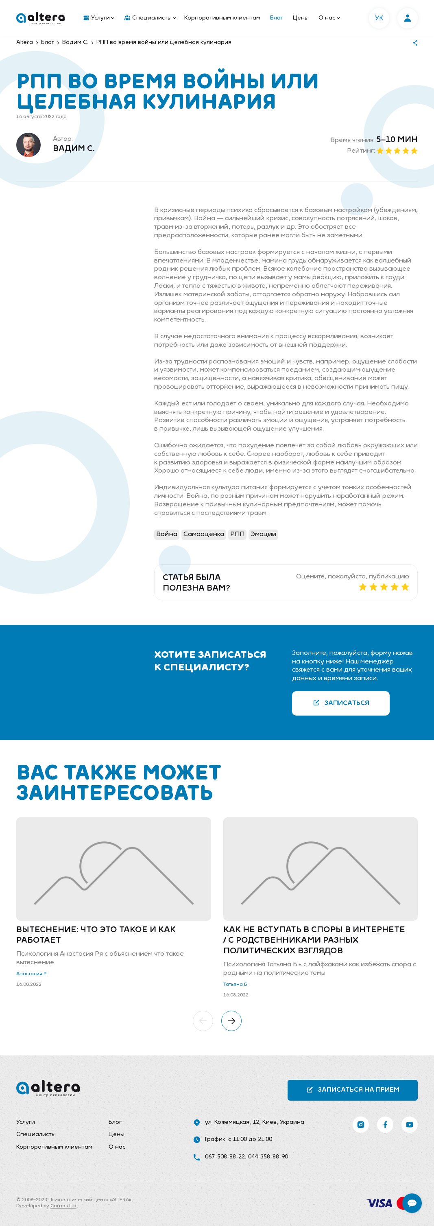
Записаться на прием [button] (352, 1090)
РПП (237, 534)
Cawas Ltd (63, 1206)
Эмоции (263, 534)
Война (166, 534)
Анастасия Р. (31, 974)
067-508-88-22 (225, 1157)
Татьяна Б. (236, 984)
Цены (301, 18)
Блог (276, 18)
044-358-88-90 (268, 1157)
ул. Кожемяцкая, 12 (232, 1122)
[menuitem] (97, 18)
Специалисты (150, 18)
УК (379, 18)
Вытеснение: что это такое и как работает (96, 935)
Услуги (99, 18)
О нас (329, 18)
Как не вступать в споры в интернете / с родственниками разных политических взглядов (314, 940)
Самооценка (203, 534)
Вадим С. (74, 149)
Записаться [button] (341, 703)
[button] (203, 1021)
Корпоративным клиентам (222, 18)
